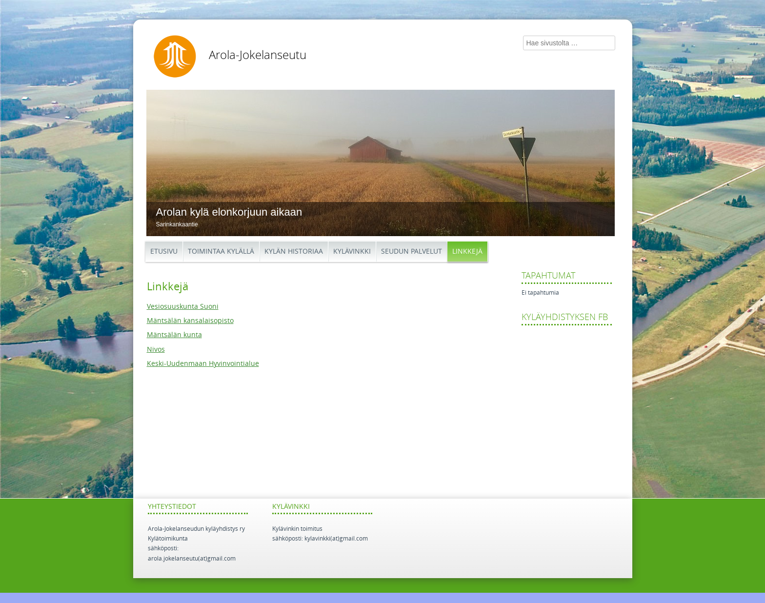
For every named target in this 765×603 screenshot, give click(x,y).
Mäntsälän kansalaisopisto (190, 321)
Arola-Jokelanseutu (257, 55)
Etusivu (164, 251)
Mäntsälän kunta (174, 335)
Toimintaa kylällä (221, 251)
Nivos (156, 349)
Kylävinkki (352, 251)
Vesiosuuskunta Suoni (183, 306)
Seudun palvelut (411, 251)
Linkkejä (467, 251)
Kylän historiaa (293, 251)
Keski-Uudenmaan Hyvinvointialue (203, 364)
